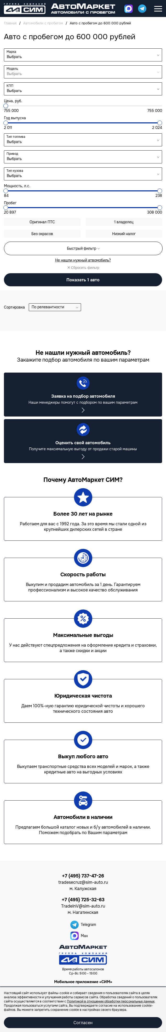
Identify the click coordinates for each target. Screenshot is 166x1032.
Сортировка (14, 307)
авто (83, 280)
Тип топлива (16, 137)
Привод (12, 154)
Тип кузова (15, 171)
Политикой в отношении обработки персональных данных (110, 1001)
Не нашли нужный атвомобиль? (83, 260)
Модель (12, 69)
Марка (11, 52)
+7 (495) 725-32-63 (83, 900)
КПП (10, 86)
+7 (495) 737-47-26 (83, 876)
